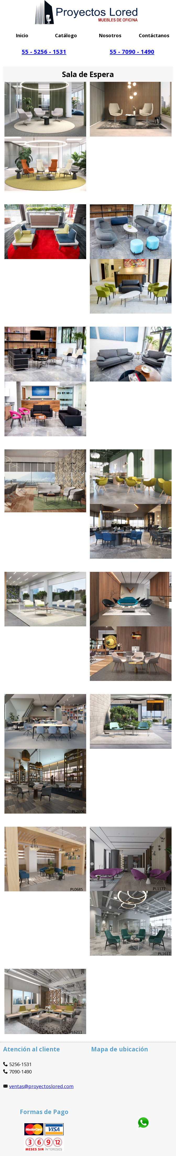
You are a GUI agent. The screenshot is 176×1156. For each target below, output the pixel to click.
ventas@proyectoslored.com (41, 1086)
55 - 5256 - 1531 (44, 51)
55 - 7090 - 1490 (132, 51)
